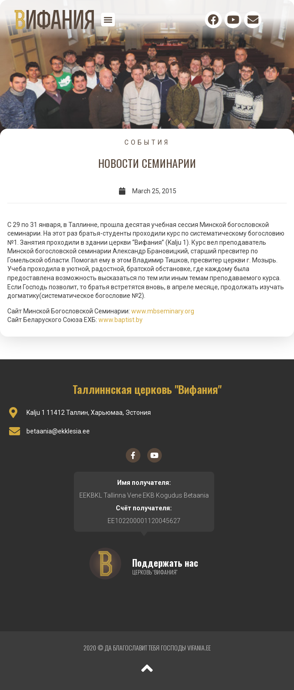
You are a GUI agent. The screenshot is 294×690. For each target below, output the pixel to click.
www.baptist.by (120, 319)
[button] (108, 19)
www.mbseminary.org (162, 311)
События (147, 142)
